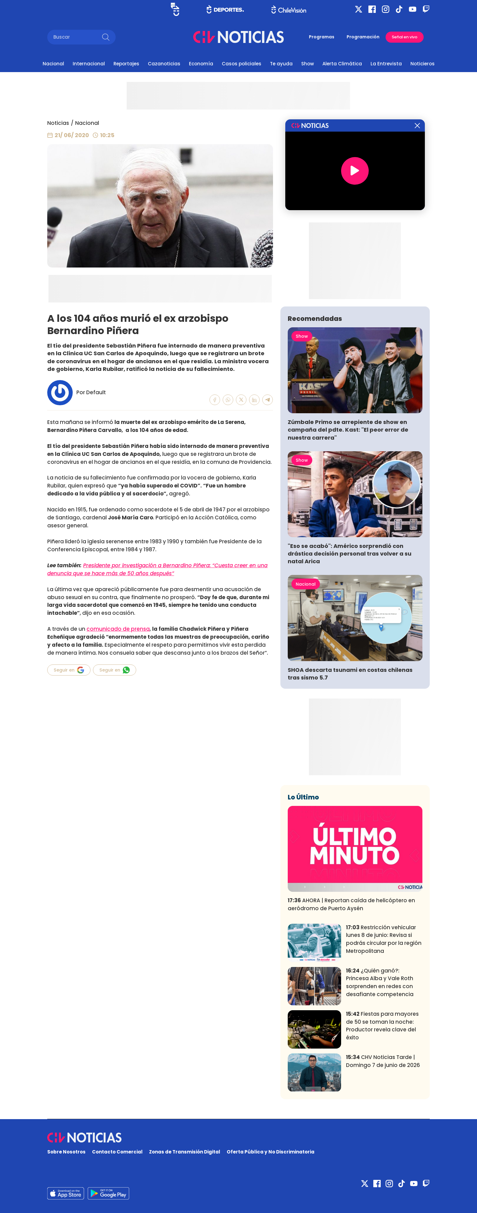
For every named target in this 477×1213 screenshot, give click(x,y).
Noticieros (422, 63)
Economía (201, 63)
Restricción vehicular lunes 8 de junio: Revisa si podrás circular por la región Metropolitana (383, 939)
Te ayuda (281, 63)
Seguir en (69, 670)
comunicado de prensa (118, 629)
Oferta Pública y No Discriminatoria (270, 1152)
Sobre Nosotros (66, 1152)
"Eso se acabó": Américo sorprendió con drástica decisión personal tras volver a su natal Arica (349, 553)
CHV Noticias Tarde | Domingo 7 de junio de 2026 (383, 1061)
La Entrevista (386, 63)
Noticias (58, 123)
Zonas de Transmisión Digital (184, 1152)
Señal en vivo (404, 37)
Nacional (53, 63)
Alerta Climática (342, 63)
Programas (321, 37)
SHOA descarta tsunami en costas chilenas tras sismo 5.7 (350, 673)
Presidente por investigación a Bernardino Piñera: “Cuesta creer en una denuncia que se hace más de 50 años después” (157, 569)
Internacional (89, 63)
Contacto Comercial (117, 1152)
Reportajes (126, 63)
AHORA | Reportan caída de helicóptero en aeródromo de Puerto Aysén (351, 904)
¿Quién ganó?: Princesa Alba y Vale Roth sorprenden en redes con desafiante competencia (380, 982)
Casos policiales (241, 63)
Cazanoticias (164, 63)
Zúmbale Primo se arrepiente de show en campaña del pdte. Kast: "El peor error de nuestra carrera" (348, 429)
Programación (363, 37)
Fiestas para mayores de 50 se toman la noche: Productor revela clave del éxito (382, 1025)
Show (307, 63)
